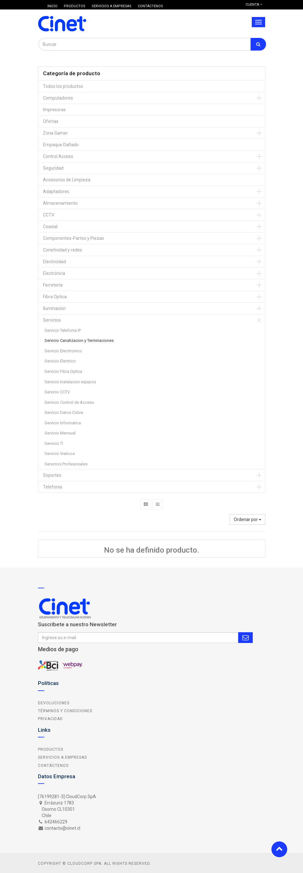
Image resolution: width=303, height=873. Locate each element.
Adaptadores (56, 191)
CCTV (48, 214)
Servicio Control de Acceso (69, 402)
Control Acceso (58, 156)
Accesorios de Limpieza (66, 179)
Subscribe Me (245, 637)
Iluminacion (54, 308)
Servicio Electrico (60, 361)
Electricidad (54, 261)
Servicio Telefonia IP (63, 330)
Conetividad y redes (62, 249)
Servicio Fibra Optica (63, 371)
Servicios (52, 320)
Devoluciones (54, 703)
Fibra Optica (55, 296)
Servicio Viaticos (60, 453)
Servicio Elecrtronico (63, 351)
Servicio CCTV (57, 392)
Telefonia (52, 486)
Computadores (58, 97)
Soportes (52, 475)
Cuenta (253, 5)
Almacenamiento (60, 203)
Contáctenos (53, 765)
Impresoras (54, 109)
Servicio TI (54, 443)
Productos (50, 749)
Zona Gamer (55, 133)
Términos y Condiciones (65, 711)
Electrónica (54, 273)
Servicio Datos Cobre (64, 412)
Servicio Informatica (63, 423)
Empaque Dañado (61, 144)
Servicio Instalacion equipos (70, 381)
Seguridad (53, 168)
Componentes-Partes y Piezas (73, 238)
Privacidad (50, 719)
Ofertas (50, 121)
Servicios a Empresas (62, 757)
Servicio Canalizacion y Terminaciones (79, 340)
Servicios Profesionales (66, 464)
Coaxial (50, 226)
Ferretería (53, 285)
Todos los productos (63, 86)
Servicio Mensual (60, 433)
